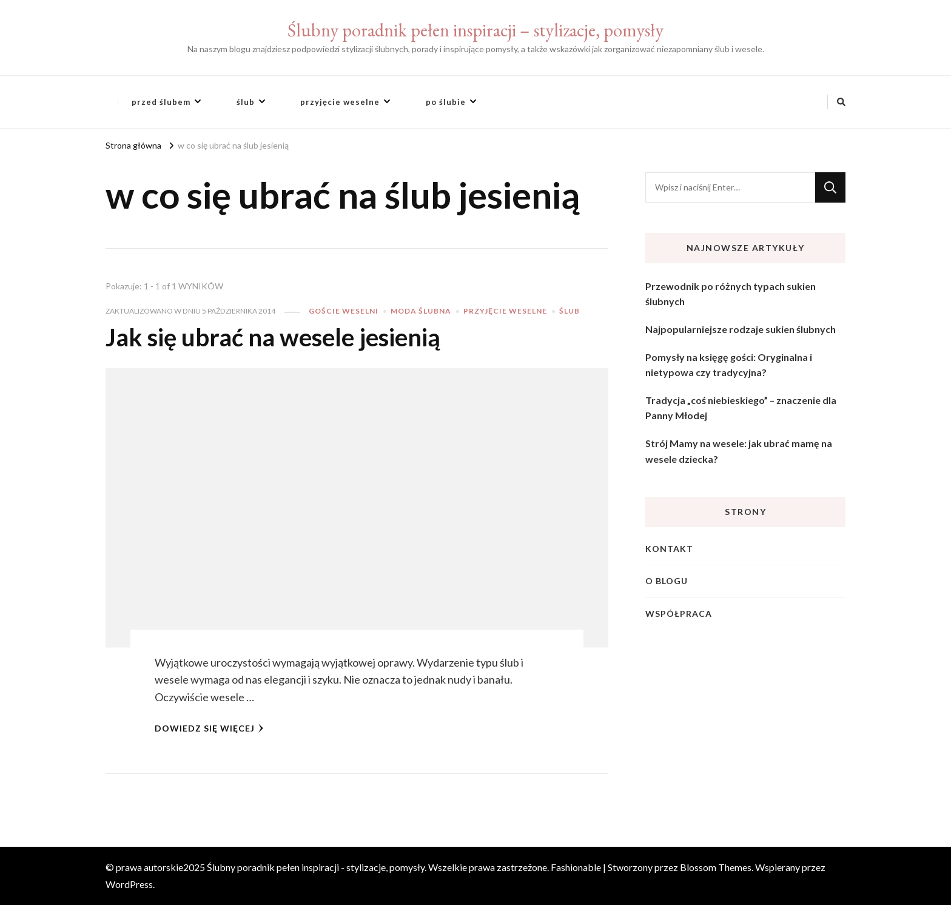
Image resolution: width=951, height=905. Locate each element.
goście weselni (343, 310)
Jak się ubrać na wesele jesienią (273, 337)
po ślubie (446, 102)
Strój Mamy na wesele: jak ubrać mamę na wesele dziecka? (738, 451)
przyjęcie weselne (340, 102)
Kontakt (669, 548)
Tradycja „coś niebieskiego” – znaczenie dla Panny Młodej (740, 408)
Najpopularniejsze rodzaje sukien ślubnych (740, 329)
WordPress (129, 884)
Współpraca (678, 613)
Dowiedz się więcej (209, 728)
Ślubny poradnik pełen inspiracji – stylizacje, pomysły (475, 30)
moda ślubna (421, 310)
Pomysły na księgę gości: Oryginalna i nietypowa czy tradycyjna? (728, 364)
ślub (246, 102)
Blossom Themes (715, 867)
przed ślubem (161, 102)
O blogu (666, 581)
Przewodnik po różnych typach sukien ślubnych (730, 294)
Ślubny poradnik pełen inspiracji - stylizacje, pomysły (316, 867)
